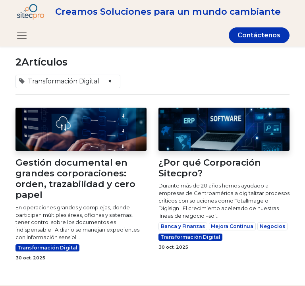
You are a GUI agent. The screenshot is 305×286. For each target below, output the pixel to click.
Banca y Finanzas (183, 226)
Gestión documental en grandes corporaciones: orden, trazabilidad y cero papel (75, 179)
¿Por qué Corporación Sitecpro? (209, 168)
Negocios (272, 226)
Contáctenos (258, 35)
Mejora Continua (232, 226)
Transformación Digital (47, 248)
